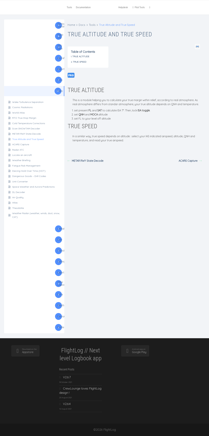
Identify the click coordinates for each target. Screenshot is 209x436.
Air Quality (18, 197)
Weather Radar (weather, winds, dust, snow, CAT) (36, 215)
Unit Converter (20, 181)
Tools (69, 7)
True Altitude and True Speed (28, 139)
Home (71, 24)
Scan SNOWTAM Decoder (26, 128)
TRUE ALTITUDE (80, 56)
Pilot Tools (138, 7)
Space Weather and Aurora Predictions (33, 186)
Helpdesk (123, 7)
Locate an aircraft (22, 155)
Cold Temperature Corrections (28, 123)
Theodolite (18, 208)
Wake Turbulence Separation (27, 102)
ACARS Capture (20, 144)
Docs (82, 24)
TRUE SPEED (79, 61)
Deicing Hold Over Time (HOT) (29, 170)
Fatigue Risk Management (26, 165)
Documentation (83, 7)
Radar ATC (18, 149)
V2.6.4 (67, 404)
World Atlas (18, 112)
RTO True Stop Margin (24, 117)
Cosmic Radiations (22, 107)
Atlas (15, 202)
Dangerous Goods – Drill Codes (29, 176)
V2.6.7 (67, 377)
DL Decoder (18, 192)
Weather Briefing (21, 160)
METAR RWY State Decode (26, 133)
